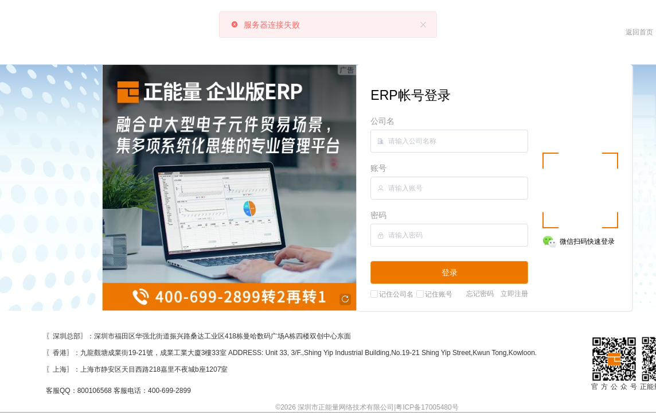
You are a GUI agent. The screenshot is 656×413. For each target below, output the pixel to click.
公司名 (382, 121)
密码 (378, 215)
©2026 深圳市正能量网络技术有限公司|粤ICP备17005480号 (366, 407)
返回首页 (639, 32)
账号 (378, 168)
